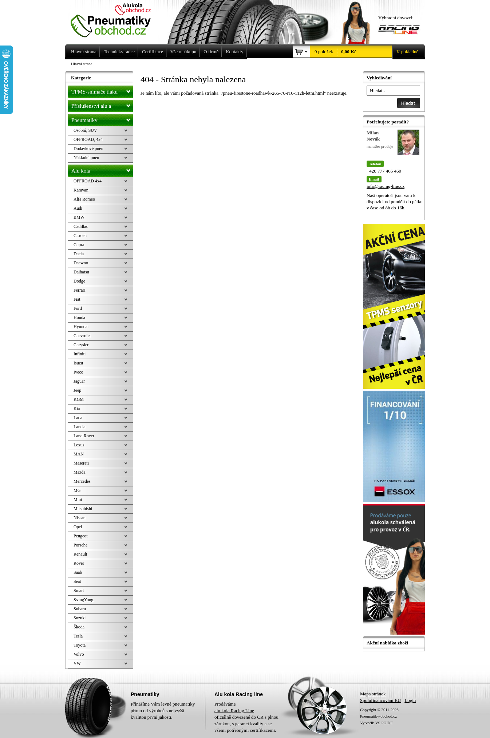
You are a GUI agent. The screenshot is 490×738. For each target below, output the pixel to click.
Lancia (80, 426)
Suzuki (80, 617)
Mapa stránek (373, 693)
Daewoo (81, 262)
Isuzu (78, 363)
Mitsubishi (83, 508)
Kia (77, 408)
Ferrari (80, 290)
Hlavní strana (81, 64)
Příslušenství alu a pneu (102, 106)
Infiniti (80, 353)
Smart (79, 590)
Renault (80, 554)
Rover (79, 563)
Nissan (80, 517)
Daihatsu (81, 272)
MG (77, 490)
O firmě (210, 51)
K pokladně (405, 51)
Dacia (79, 253)
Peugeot (81, 535)
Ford (78, 308)
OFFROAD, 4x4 (88, 139)
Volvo (79, 654)
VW (77, 663)
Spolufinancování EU (380, 700)
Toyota (80, 645)
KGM (79, 399)
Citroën (80, 235)
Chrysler (81, 344)
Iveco (78, 372)
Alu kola (102, 169)
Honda (79, 317)
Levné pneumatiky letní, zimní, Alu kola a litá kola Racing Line (116, 19)
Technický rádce (119, 51)
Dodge (79, 281)
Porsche (80, 545)
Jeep (77, 390)
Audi (78, 208)
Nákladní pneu (86, 157)
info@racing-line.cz (385, 186)
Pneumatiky (102, 118)
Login (410, 700)
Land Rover (84, 435)
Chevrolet (82, 335)
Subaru (80, 608)
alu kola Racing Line (234, 710)
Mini (78, 499)
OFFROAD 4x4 (88, 180)
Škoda (79, 627)
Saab (78, 572)
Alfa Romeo (84, 199)
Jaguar (79, 381)
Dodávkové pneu (88, 148)
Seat (77, 581)
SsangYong (83, 599)
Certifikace (152, 51)
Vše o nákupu (183, 51)
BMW (79, 217)
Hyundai (81, 326)
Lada (78, 417)
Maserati (81, 463)
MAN (79, 454)
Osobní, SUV (85, 130)
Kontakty (234, 51)
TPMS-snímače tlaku (102, 90)
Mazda (80, 472)
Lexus (79, 444)
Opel (78, 526)
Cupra (79, 244)
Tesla (78, 636)
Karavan (81, 190)
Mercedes (82, 481)
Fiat (77, 299)
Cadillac (81, 226)
